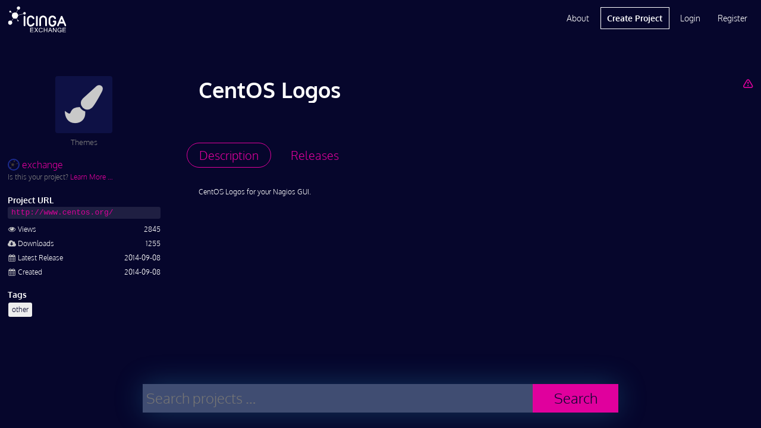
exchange (35, 165)
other (20, 309)
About (578, 18)
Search (576, 398)
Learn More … (91, 176)
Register (732, 18)
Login (690, 18)
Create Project (634, 18)
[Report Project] (747, 83)
